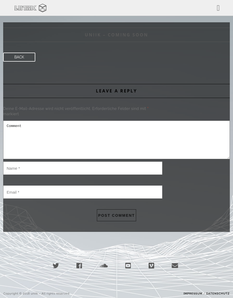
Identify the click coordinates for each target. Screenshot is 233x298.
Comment (116, 140)
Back (19, 57)
